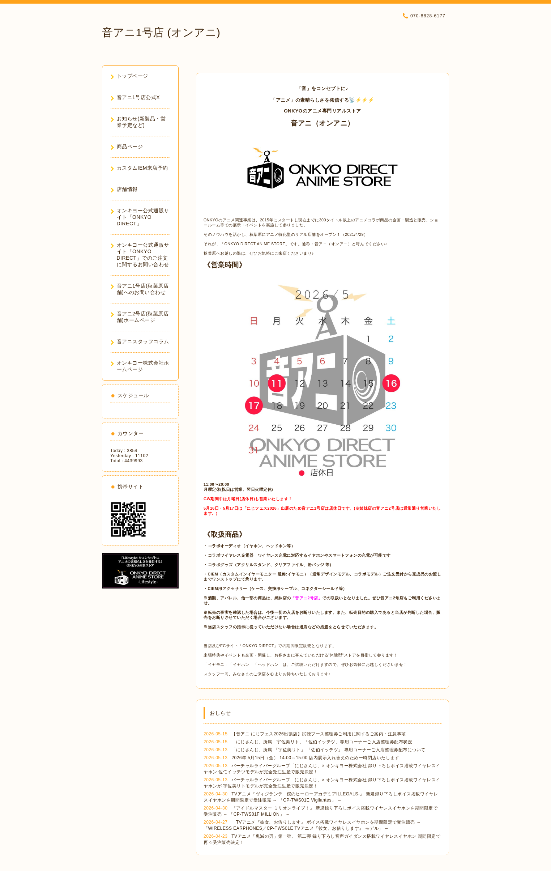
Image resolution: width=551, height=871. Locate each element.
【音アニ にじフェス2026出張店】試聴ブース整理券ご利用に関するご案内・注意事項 (318, 733)
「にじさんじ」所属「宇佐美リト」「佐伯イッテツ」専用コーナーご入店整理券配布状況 (321, 741)
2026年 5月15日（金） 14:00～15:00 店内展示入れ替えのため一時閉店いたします (315, 757)
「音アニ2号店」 (307, 598)
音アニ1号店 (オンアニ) (161, 32)
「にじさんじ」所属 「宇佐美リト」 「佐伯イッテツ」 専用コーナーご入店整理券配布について (328, 749)
